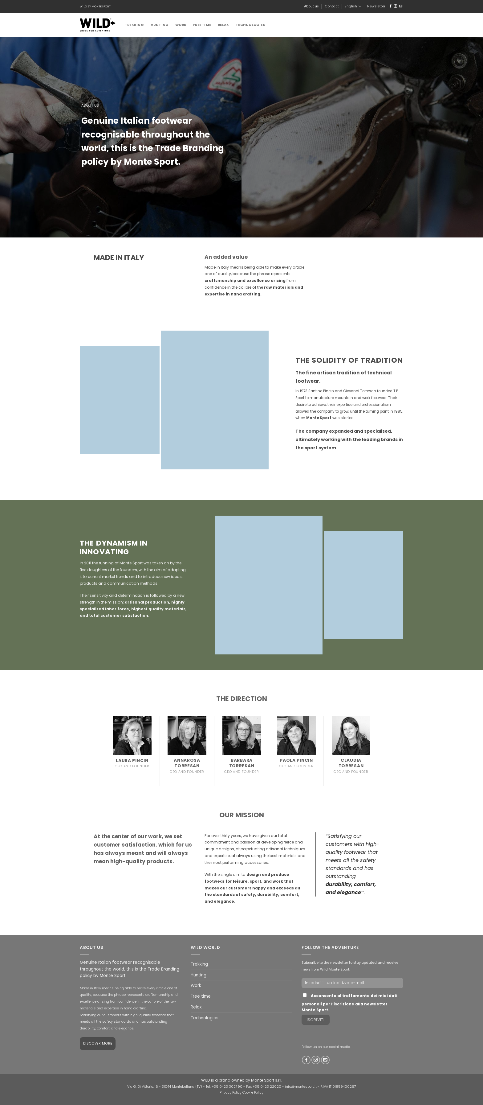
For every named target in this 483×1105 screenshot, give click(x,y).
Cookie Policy (252, 1092)
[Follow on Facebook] (390, 6)
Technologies (250, 25)
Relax (223, 25)
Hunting (160, 25)
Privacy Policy (231, 1092)
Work (180, 25)
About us (311, 6)
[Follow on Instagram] (395, 6)
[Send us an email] (400, 6)
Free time (202, 25)
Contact (332, 6)
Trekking (134, 25)
